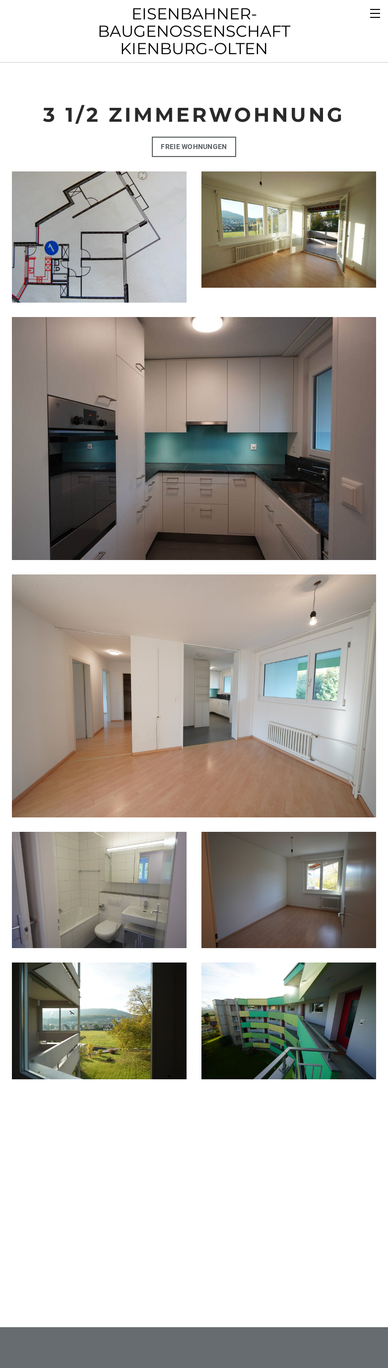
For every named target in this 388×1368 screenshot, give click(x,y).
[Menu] (375, 12)
